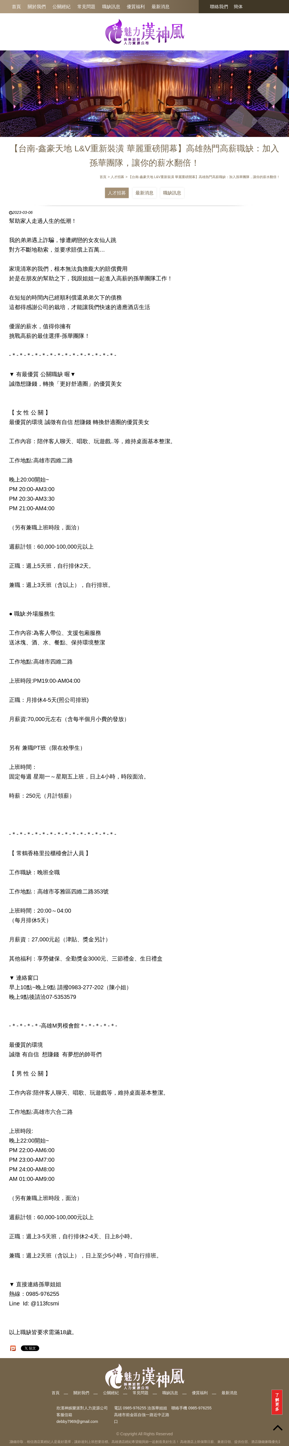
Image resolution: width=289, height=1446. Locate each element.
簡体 (238, 6)
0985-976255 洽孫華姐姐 (145, 1408)
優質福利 (136, 6)
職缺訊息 (111, 6)
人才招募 (117, 192)
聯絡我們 (219, 6)
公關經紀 (61, 6)
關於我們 (37, 6)
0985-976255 (200, 1408)
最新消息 (161, 6)
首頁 (16, 6)
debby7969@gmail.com (77, 1421)
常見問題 (86, 6)
